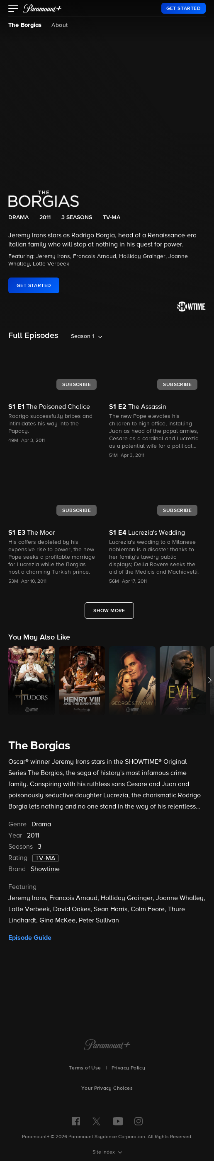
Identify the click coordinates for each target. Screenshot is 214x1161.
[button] (13, 9)
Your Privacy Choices (107, 1088)
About (59, 25)
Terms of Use (85, 1068)
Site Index (104, 1152)
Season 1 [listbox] (82, 336)
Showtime (45, 869)
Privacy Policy (129, 1068)
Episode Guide (29, 937)
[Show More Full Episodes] (109, 610)
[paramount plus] (42, 8)
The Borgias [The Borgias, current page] (24, 25)
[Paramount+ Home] (107, 1045)
